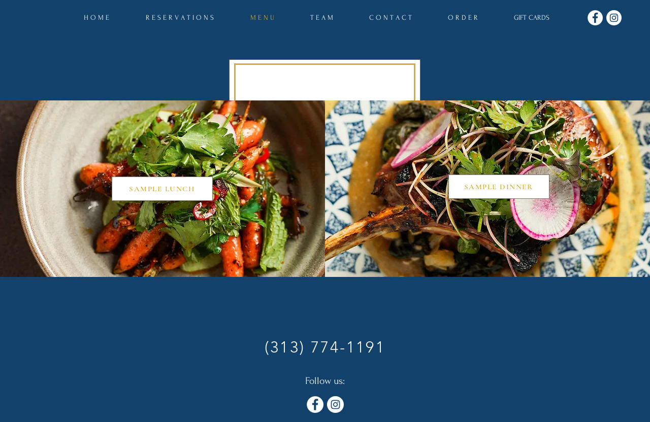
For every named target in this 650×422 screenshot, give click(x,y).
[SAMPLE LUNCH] (162, 189)
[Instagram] (614, 17)
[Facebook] (595, 17)
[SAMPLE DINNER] (498, 186)
